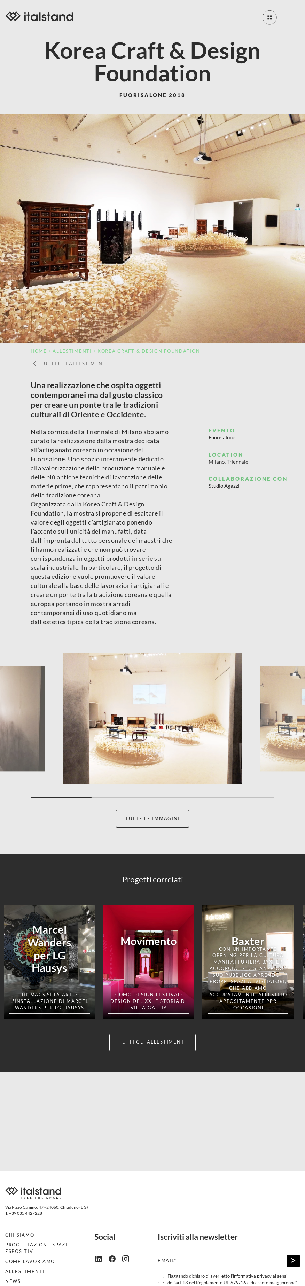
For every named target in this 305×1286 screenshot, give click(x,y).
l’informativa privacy (251, 1276)
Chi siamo (19, 1235)
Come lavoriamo (30, 1261)
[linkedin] (101, 1258)
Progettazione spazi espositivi (36, 1248)
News (13, 1281)
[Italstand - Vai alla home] (39, 17)
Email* (167, 1260)
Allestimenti (25, 1271)
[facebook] (115, 1258)
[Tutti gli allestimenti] (268, 17)
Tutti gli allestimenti (69, 364)
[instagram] (128, 1258)
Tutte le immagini (152, 818)
